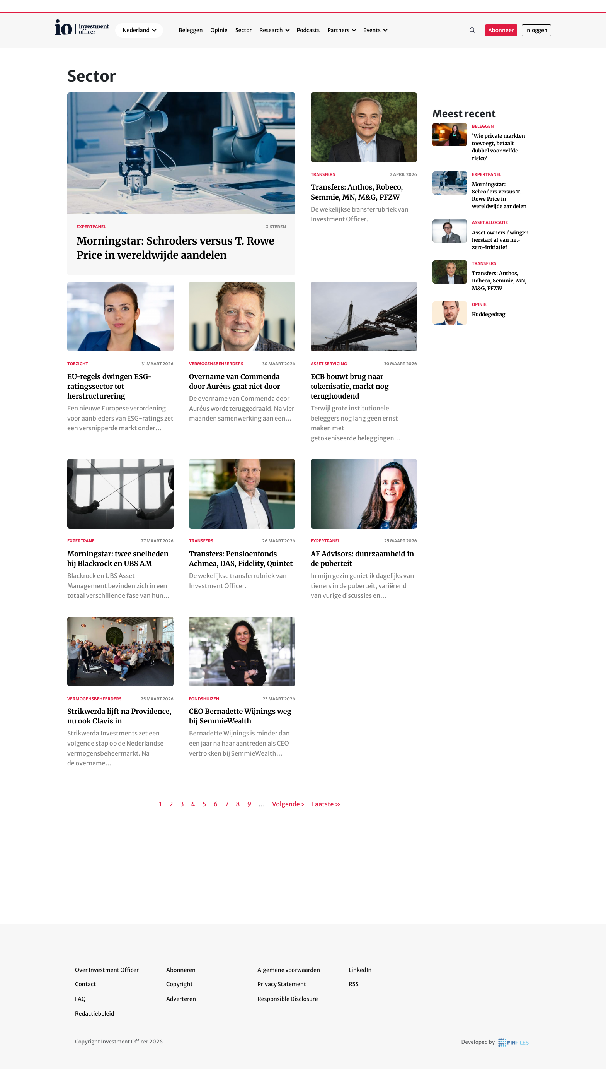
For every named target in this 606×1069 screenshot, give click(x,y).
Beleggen (191, 30)
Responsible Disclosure (287, 998)
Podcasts (308, 30)
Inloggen (536, 30)
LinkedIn (360, 969)
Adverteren (181, 998)
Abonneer (501, 30)
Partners (338, 30)
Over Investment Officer (107, 969)
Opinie (219, 30)
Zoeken (473, 30)
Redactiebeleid (94, 1013)
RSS (354, 984)
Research (271, 30)
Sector (243, 30)
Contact (85, 984)
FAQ (80, 998)
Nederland (136, 30)
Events (372, 30)
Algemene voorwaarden (288, 969)
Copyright (179, 984)
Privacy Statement (281, 984)
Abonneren (181, 969)
